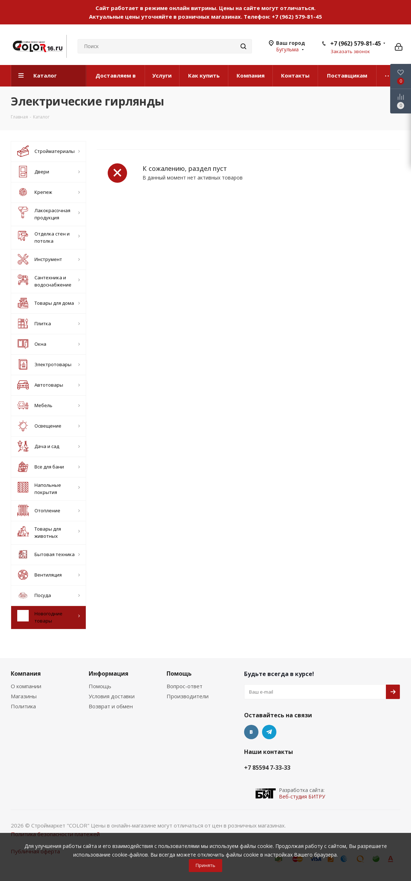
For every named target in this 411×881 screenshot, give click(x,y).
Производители (188, 696)
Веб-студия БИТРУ (302, 796)
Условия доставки (112, 696)
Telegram (269, 732)
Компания (26, 673)
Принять (205, 865)
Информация (109, 673)
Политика (23, 706)
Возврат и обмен (111, 706)
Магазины (24, 696)
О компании (26, 686)
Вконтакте (251, 732)
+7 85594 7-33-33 (267, 768)
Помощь (100, 686)
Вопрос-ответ (184, 686)
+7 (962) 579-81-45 (297, 16)
